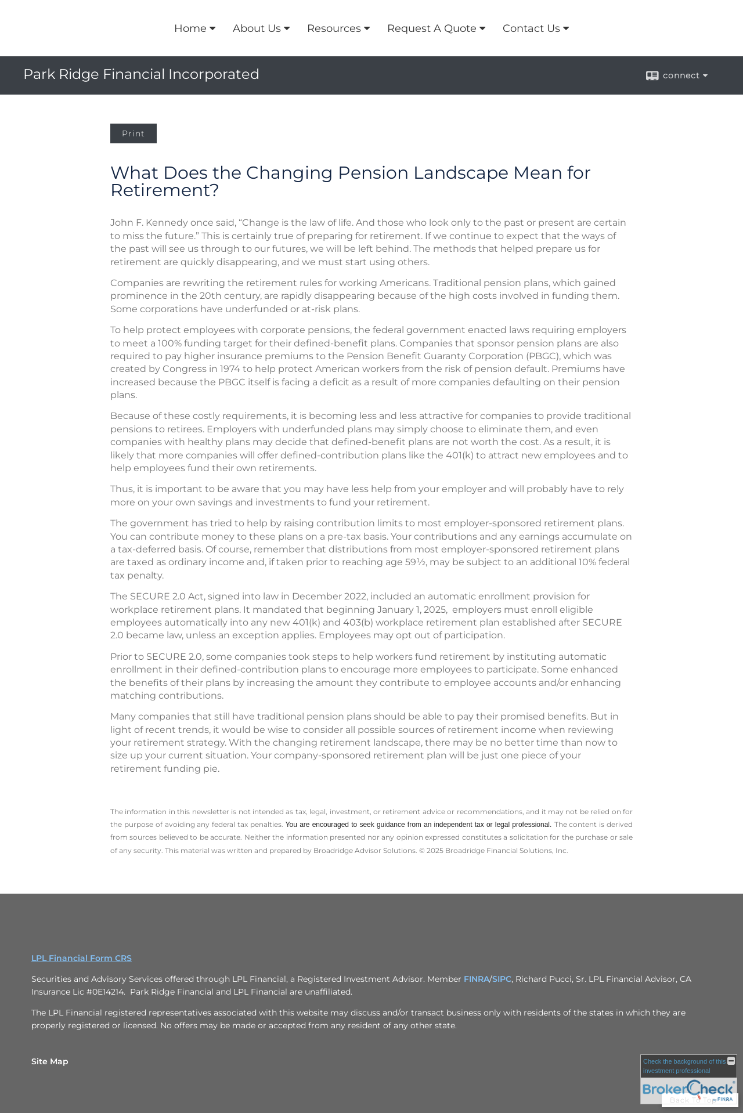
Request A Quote (432, 28)
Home (190, 28)
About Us (257, 28)
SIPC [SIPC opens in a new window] (501, 979)
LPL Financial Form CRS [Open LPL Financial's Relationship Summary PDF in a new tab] (81, 958)
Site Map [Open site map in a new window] (49, 1061)
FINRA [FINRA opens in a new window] (476, 979)
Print (133, 133)
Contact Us (531, 28)
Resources (334, 28)
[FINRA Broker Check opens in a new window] (688, 1079)
